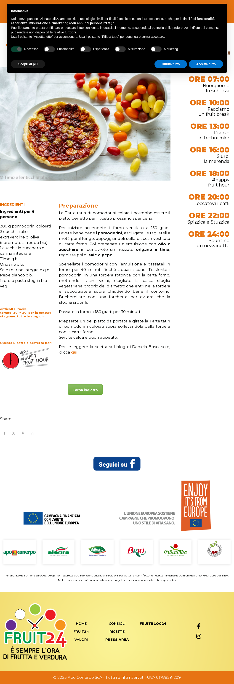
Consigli (117, 623)
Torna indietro (85, 390)
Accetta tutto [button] (206, 64)
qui (74, 352)
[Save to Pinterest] (22, 433)
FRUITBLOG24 (153, 623)
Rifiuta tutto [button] (171, 64)
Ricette (117, 631)
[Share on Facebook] (4, 433)
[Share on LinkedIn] (32, 433)
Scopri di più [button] (28, 64)
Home (81, 623)
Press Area (117, 639)
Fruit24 (81, 631)
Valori (81, 639)
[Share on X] (13, 433)
